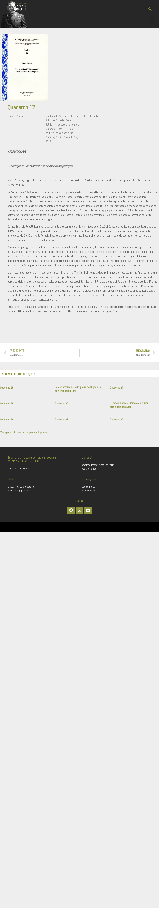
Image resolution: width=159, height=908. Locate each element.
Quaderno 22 (116, 419)
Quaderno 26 (6, 403)
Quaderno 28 (6, 387)
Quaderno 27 (116, 387)
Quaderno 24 (6, 419)
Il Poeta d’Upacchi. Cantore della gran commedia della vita (129, 404)
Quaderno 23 (61, 419)
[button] (150, 9)
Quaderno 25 (61, 403)
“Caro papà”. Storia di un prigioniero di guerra (23, 432)
